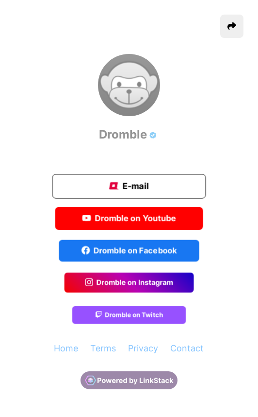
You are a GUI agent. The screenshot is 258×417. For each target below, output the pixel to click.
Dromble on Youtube (129, 218)
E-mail (129, 186)
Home (66, 348)
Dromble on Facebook (129, 251)
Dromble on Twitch (129, 315)
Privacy (143, 348)
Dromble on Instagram (129, 282)
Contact (187, 348)
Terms (103, 348)
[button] (231, 26)
